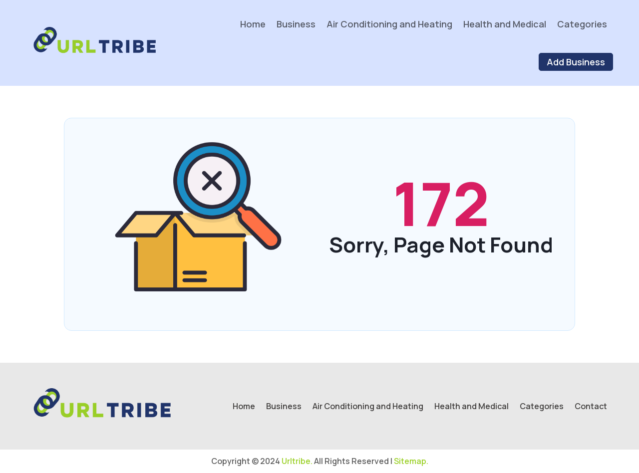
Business (296, 24)
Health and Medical (504, 24)
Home (253, 24)
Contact (591, 407)
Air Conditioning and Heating (389, 24)
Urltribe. (297, 461)
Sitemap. (411, 461)
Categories (582, 24)
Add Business (576, 62)
